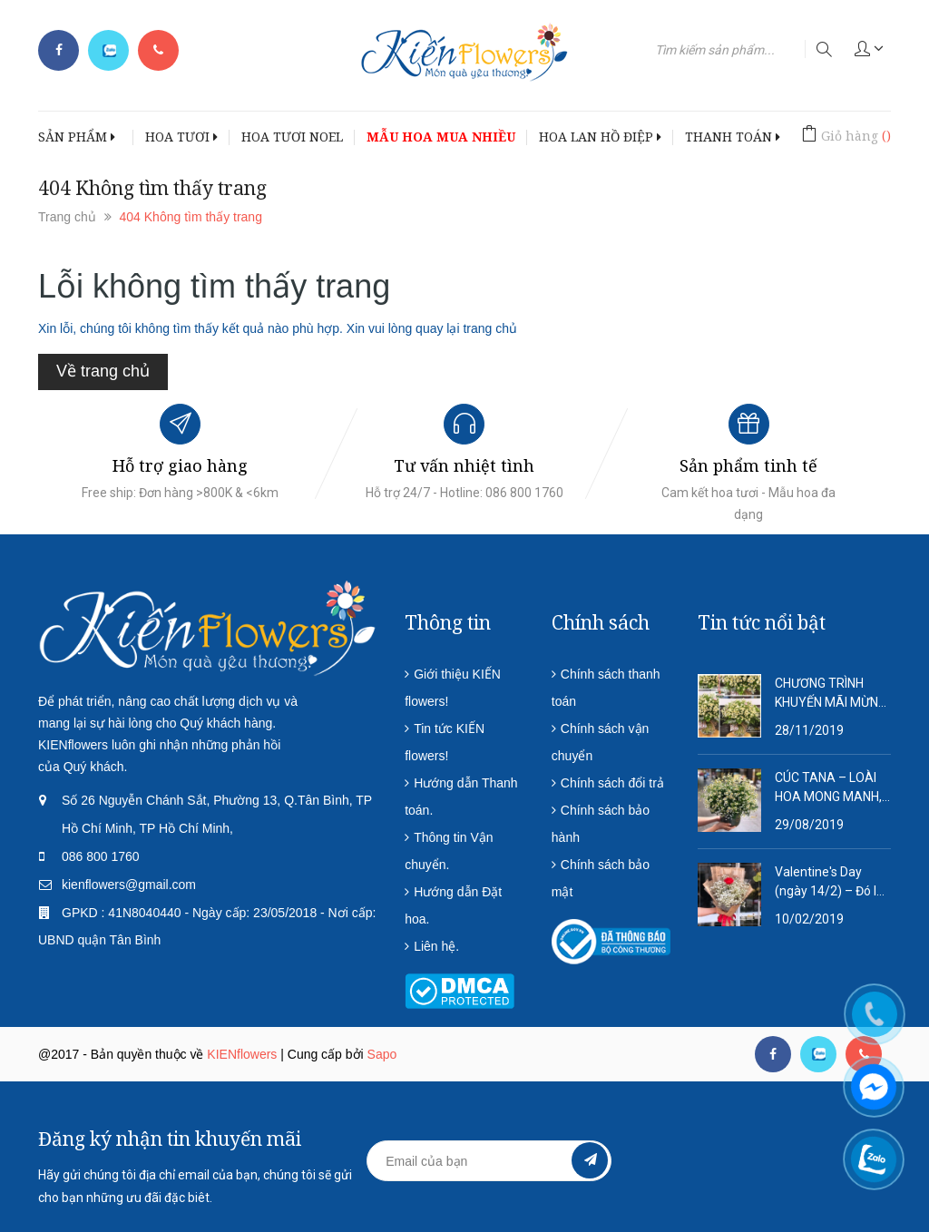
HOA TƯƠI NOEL (292, 136)
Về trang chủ (103, 371)
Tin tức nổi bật (762, 622)
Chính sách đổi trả (612, 783)
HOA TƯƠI (181, 136)
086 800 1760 (101, 856)
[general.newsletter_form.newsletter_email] (489, 1160)
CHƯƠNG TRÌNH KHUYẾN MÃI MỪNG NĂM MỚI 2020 (830, 694)
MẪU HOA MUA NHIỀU (441, 136)
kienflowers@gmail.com (129, 884)
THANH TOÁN (732, 136)
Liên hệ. (436, 946)
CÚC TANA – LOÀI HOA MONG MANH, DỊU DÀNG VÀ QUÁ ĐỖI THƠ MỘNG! (828, 788)
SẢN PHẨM (76, 136)
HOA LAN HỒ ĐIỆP (600, 136)
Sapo (382, 1054)
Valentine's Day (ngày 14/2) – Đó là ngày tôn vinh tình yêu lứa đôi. (829, 883)
